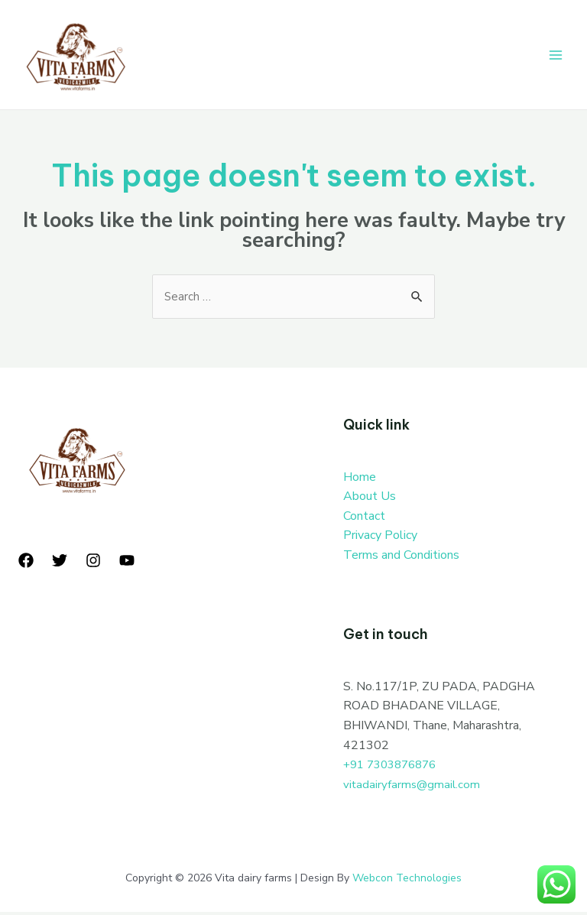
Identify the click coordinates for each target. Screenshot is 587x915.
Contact (364, 518)
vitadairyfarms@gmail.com (413, 786)
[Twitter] (59, 563)
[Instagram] (93, 563)
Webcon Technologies (407, 880)
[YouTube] (127, 563)
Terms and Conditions (401, 558)
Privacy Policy (380, 538)
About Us (369, 499)
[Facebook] (26, 563)
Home (359, 479)
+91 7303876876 (394, 767)
